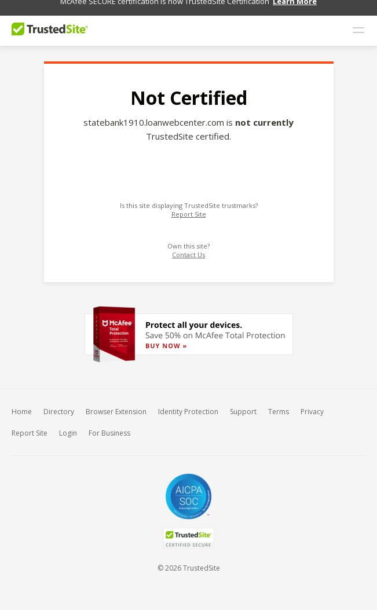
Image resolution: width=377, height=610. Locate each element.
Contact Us (188, 248)
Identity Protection (188, 406)
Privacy (312, 406)
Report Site (188, 208)
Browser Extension (116, 406)
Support (243, 406)
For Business (109, 427)
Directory (58, 406)
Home (22, 406)
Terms (278, 406)
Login (68, 427)
